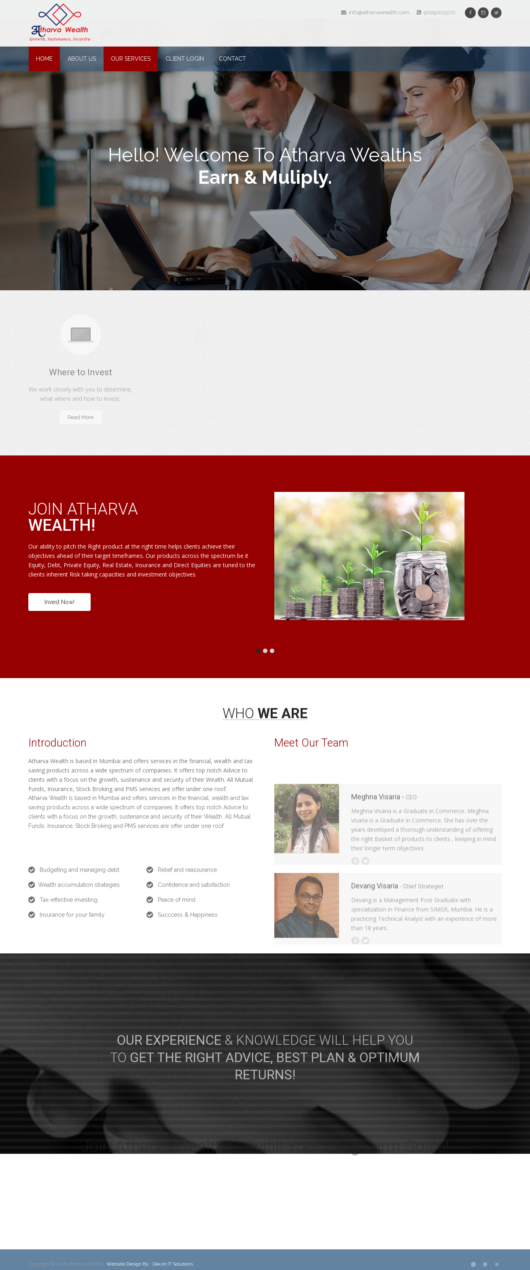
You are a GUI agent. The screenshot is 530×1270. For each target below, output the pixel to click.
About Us (82, 58)
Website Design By (128, 1264)
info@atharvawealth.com (375, 12)
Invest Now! (59, 602)
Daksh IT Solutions (173, 1264)
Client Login (184, 58)
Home (44, 58)
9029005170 (436, 12)
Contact (232, 58)
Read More (80, 417)
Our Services (131, 58)
